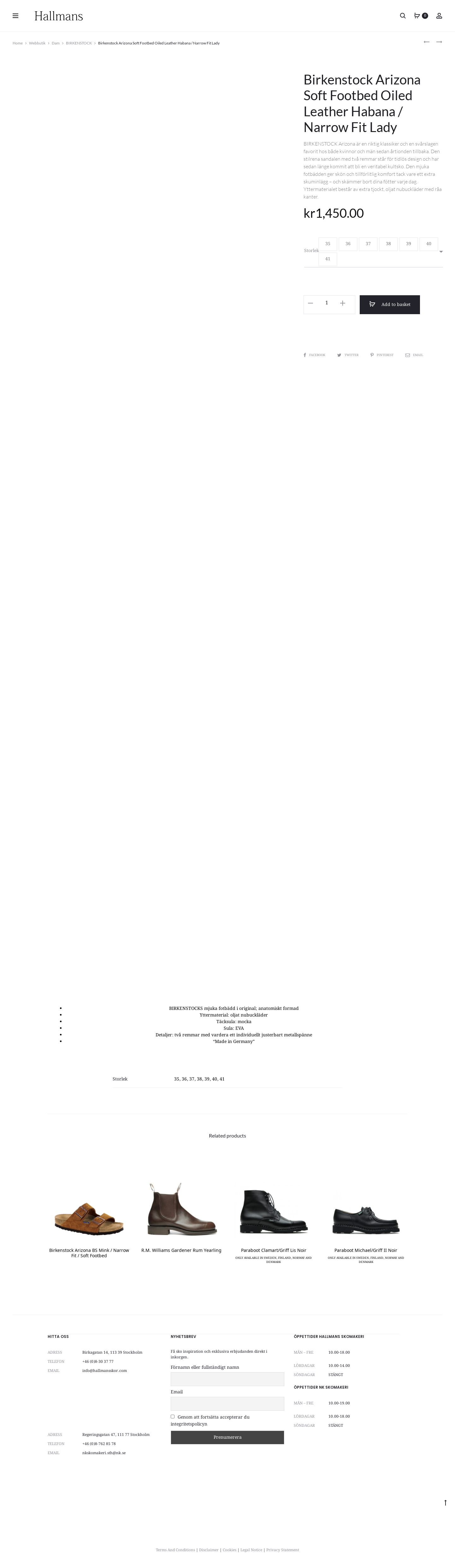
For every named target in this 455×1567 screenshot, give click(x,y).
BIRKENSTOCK (79, 43)
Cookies (229, 1550)
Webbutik (37, 43)
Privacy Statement (282, 1550)
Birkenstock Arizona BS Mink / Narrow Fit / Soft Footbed (89, 1253)
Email (415, 355)
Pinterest (383, 355)
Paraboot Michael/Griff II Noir (365, 1250)
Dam (56, 43)
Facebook (315, 355)
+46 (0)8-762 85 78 (99, 1444)
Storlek (311, 251)
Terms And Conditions (175, 1550)
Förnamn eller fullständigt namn (205, 1367)
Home (18, 43)
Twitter (349, 355)
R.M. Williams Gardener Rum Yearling (181, 1250)
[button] (328, 244)
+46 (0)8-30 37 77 (98, 1362)
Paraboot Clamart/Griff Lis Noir (273, 1250)
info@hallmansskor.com (104, 1371)
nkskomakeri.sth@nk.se (104, 1453)
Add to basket (388, 304)
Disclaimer (209, 1550)
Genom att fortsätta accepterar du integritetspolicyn (210, 1421)
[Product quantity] (326, 303)
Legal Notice (251, 1550)
